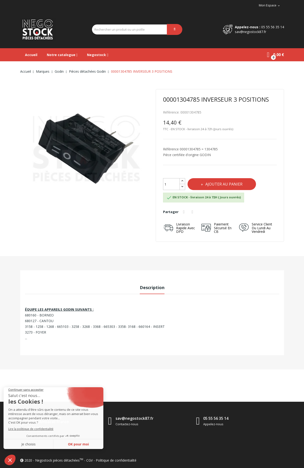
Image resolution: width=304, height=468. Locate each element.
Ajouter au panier (224, 184)
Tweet (193, 211)
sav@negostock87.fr (250, 31)
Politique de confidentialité (116, 460)
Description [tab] (152, 287)
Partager (184, 211)
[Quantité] (171, 184)
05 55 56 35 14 (272, 27)
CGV (89, 460)
